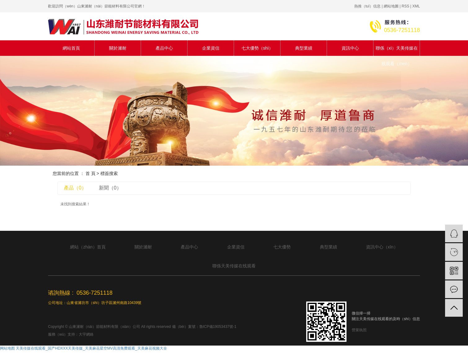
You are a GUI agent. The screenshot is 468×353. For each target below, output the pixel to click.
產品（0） (75, 187)
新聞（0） (110, 187)
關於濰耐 (117, 48)
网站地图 (7, 348)
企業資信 (210, 48)
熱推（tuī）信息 (367, 6)
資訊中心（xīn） (382, 246)
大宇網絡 (86, 334)
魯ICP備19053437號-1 (217, 326)
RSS (405, 6)
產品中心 (164, 48)
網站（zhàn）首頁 (87, 246)
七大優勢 (282, 246)
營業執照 (359, 330)
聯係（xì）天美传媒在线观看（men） (397, 51)
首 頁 (90, 173)
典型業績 (303, 48)
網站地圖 (391, 6)
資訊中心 (350, 48)
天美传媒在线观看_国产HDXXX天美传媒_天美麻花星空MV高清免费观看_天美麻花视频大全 (91, 348)
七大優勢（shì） (257, 48)
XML (416, 6)
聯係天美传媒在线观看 (234, 265)
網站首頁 (71, 48)
